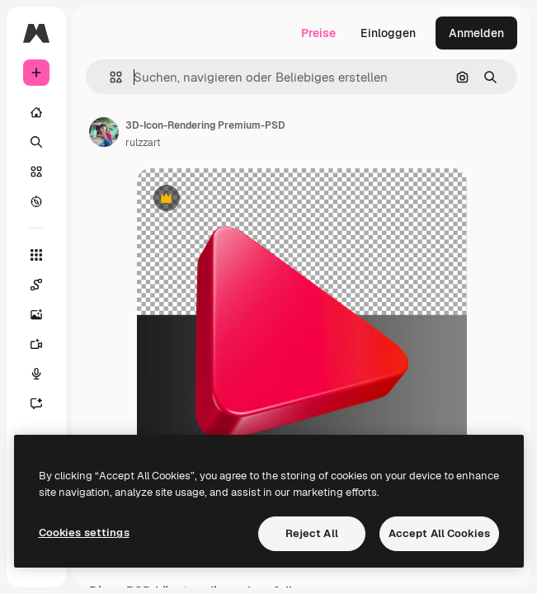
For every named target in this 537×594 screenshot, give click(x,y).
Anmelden (476, 33)
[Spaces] (44, 284)
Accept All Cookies (439, 533)
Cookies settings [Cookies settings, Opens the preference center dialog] (84, 533)
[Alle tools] (36, 255)
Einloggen (388, 33)
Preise (318, 33)
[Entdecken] (36, 201)
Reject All (311, 533)
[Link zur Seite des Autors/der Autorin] (104, 132)
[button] (109, 77)
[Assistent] (44, 403)
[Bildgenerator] (44, 314)
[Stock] (36, 171)
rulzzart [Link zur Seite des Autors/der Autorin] (143, 142)
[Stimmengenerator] (44, 374)
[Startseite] (36, 112)
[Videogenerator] (44, 344)
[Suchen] (36, 142)
